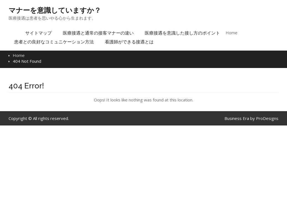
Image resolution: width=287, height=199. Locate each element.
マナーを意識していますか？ (55, 10)
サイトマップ (38, 33)
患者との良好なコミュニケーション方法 (54, 42)
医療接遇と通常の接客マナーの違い (98, 33)
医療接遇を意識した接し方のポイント (182, 33)
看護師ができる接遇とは (129, 42)
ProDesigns (267, 118)
